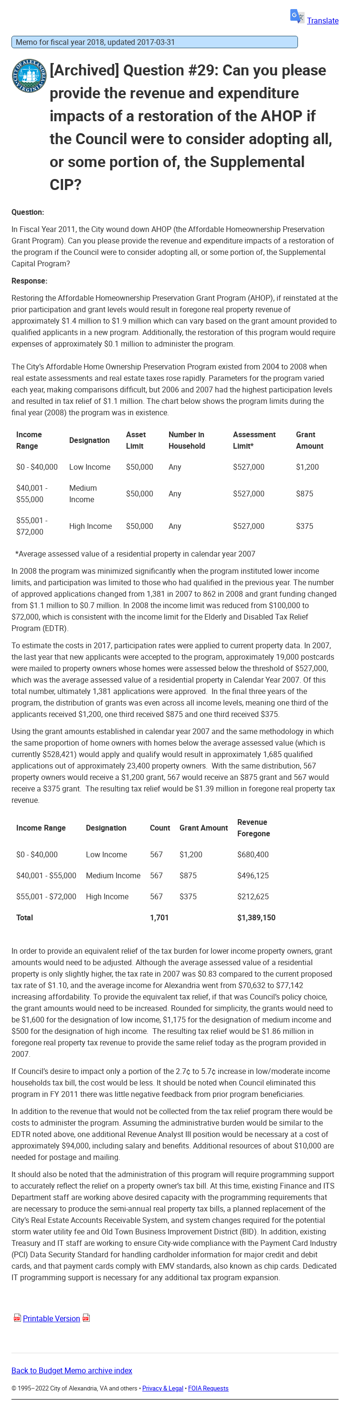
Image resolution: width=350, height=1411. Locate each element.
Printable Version (51, 1318)
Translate (314, 20)
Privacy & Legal (162, 1388)
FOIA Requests (208, 1388)
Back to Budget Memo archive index (71, 1370)
